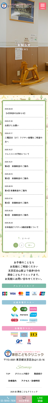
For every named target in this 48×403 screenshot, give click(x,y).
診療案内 (12, 380)
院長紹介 (38, 373)
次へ (30, 245)
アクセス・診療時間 (30, 380)
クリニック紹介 (22, 373)
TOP (8, 373)
